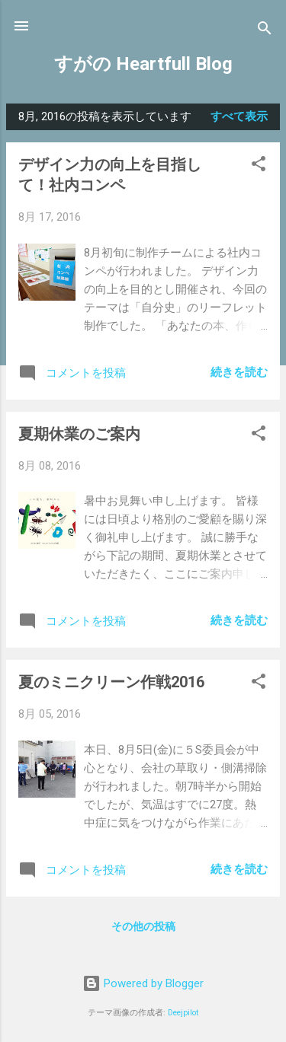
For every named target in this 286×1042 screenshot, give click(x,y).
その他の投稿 (143, 926)
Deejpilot (183, 1013)
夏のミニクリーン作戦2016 (111, 682)
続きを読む (239, 372)
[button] (258, 166)
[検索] (264, 31)
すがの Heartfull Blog (143, 64)
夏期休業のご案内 (79, 434)
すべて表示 (239, 116)
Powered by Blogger (143, 983)
